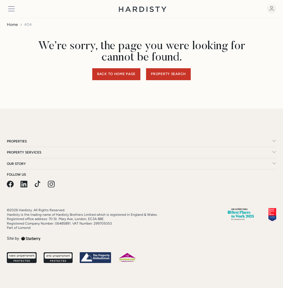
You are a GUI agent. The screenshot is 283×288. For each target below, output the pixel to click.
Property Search (168, 74)
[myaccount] (271, 8)
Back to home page (116, 74)
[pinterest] (37, 184)
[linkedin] (23, 184)
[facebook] (10, 184)
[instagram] (51, 184)
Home (12, 24)
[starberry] (31, 238)
